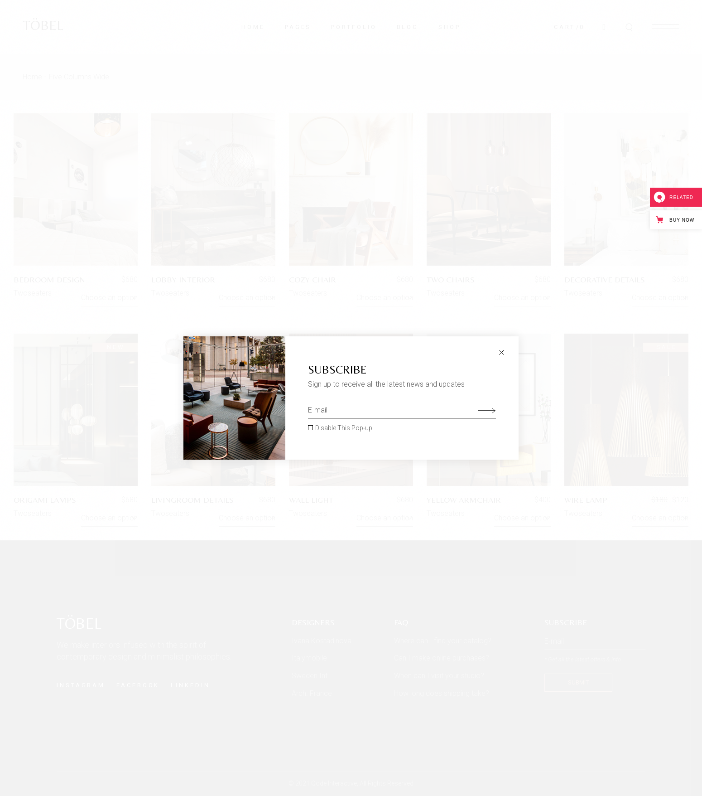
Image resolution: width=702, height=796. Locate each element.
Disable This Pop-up (343, 428)
